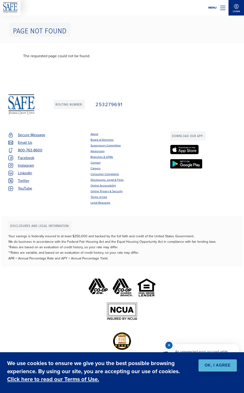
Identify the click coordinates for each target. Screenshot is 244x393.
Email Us (25, 142)
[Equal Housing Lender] (146, 287)
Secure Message (31, 135)
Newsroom (98, 151)
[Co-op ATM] (98, 287)
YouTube (25, 188)
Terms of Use (99, 197)
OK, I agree (218, 365)
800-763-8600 (30, 150)
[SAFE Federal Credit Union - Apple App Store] (203, 149)
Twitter (23, 180)
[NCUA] (122, 311)
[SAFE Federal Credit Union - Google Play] (203, 164)
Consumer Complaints (105, 174)
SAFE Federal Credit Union (10, 8)
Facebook (26, 157)
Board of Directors (102, 140)
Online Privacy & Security (107, 191)
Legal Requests (100, 203)
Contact (96, 162)
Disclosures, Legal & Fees (107, 180)
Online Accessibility (103, 185)
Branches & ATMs (102, 157)
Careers (96, 168)
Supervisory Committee (106, 145)
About (94, 134)
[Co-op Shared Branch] (123, 287)
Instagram (26, 165)
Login (236, 8)
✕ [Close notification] (169, 345)
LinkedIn (25, 173)
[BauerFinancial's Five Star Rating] (122, 341)
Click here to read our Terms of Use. (53, 379)
